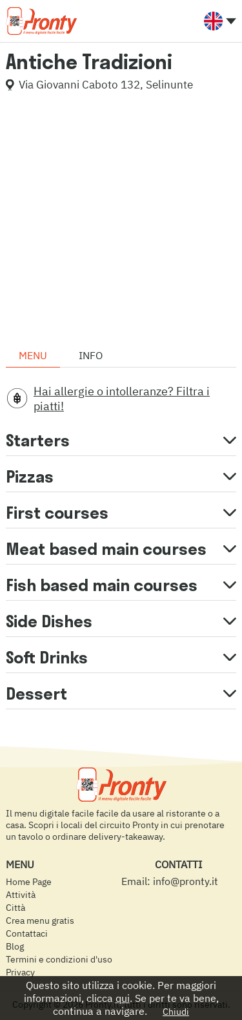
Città (15, 907)
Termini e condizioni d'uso (59, 959)
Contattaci (27, 933)
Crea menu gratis (40, 920)
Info (91, 355)
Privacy (20, 972)
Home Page (29, 882)
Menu (33, 355)
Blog (15, 946)
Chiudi (176, 1011)
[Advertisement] (121, 222)
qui (123, 998)
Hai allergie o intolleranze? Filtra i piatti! (122, 398)
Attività (20, 894)
